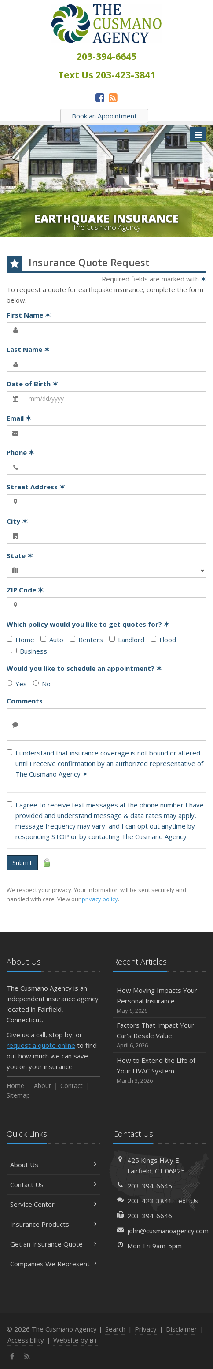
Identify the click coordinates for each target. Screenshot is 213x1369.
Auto (51, 639)
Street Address (36, 486)
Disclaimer (181, 1329)
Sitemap (18, 1095)
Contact (71, 1085)
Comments (25, 700)
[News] (113, 97)
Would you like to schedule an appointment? (84, 668)
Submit (22, 862)
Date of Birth (32, 383)
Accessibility (25, 1340)
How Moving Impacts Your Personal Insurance (160, 1000)
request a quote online (41, 1045)
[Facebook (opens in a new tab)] (99, 97)
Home (20, 639)
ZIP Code (25, 589)
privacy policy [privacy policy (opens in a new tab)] (100, 899)
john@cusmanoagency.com (168, 1230)
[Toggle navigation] (198, 134)
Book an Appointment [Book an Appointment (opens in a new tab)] (104, 115)
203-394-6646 (149, 1215)
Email (19, 418)
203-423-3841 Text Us (162, 1200)
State (20, 555)
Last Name (28, 349)
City (17, 521)
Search (115, 1329)
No (42, 683)
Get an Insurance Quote (53, 1244)
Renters (86, 639)
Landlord (126, 639)
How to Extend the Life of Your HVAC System (160, 1070)
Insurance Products (53, 1224)
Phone (20, 452)
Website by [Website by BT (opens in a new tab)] (75, 1340)
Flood (163, 639)
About (42, 1085)
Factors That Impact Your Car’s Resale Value (160, 1035)
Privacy (146, 1329)
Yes (17, 683)
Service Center (53, 1204)
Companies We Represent (53, 1263)
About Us (53, 1164)
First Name (29, 315)
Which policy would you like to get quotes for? (88, 624)
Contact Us (53, 1184)
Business (29, 651)
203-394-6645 (149, 1185)
